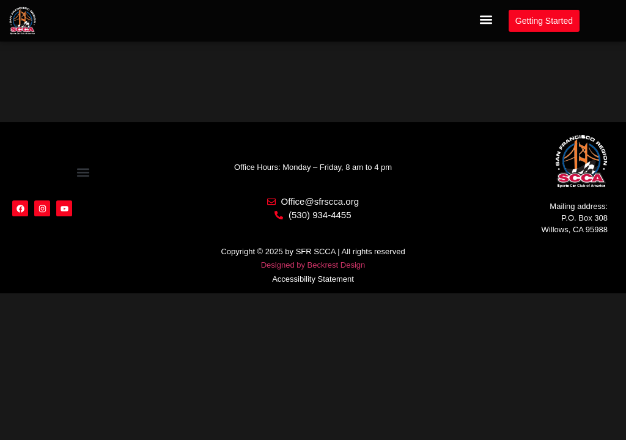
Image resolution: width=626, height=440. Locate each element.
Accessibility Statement (313, 279)
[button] (486, 20)
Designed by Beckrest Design (313, 265)
